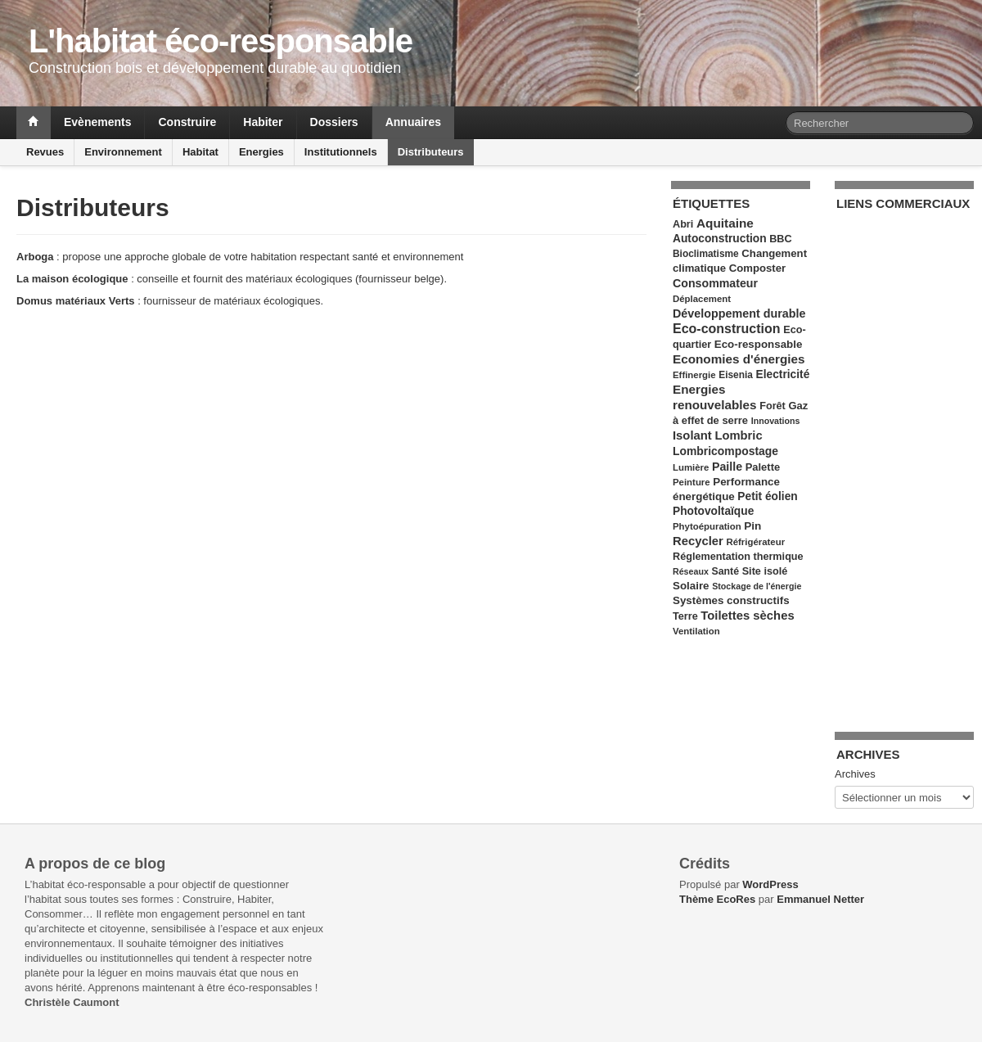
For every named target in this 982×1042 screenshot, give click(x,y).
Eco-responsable (758, 344)
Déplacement (702, 299)
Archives (855, 774)
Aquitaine (725, 223)
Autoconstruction (720, 238)
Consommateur (715, 283)
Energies (261, 152)
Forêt (772, 406)
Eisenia (735, 375)
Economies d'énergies (739, 359)
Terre (685, 616)
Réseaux (691, 571)
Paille (727, 466)
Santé (725, 571)
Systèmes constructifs (731, 600)
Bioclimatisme (706, 253)
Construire (187, 122)
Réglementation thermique (738, 556)
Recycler (698, 541)
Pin (752, 526)
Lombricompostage (725, 451)
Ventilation (696, 631)
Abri (683, 224)
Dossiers (334, 122)
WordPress (770, 884)
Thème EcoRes (717, 899)
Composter (757, 268)
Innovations (775, 421)
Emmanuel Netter (820, 899)
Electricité (783, 374)
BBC (780, 239)
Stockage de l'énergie (756, 586)
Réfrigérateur (755, 542)
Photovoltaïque (713, 511)
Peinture (691, 482)
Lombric (738, 435)
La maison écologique (72, 279)
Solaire (691, 586)
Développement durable (739, 313)
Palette (763, 467)
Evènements (97, 122)
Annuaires (413, 122)
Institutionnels (340, 152)
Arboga (35, 256)
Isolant (692, 435)
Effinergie (694, 375)
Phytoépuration (707, 526)
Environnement (123, 152)
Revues (45, 152)
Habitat (200, 152)
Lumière (691, 467)
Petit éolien (767, 496)
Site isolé (765, 571)
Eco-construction (727, 329)
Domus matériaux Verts (75, 301)
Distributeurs (431, 152)
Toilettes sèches (747, 615)
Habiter (262, 122)
